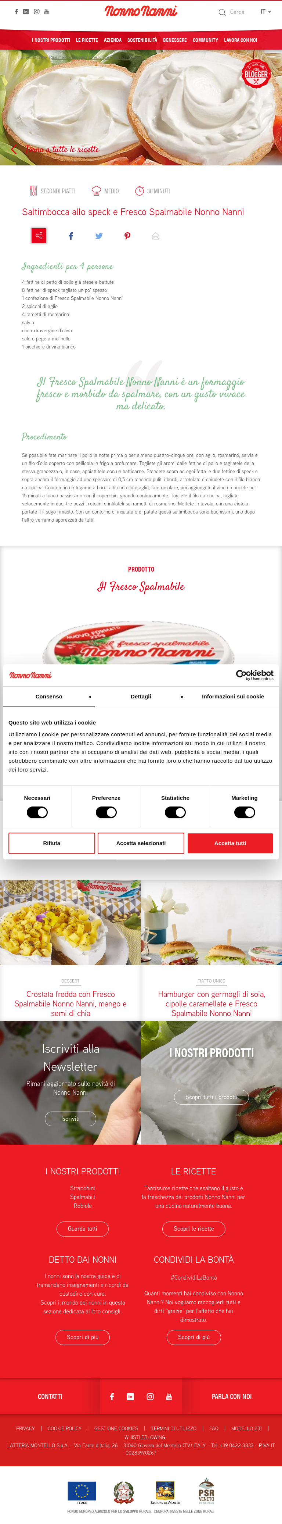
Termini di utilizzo (173, 1428)
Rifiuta (51, 843)
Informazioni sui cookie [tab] (233, 696)
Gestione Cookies (116, 1428)
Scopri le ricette (194, 1228)
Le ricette (87, 39)
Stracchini (82, 1188)
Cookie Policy (65, 1428)
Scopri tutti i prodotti (211, 1097)
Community (205, 39)
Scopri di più (82, 1337)
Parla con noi (232, 1396)
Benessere (175, 39)
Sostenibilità (142, 39)
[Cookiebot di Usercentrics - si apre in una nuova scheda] (241, 675)
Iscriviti (70, 1119)
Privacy (25, 1428)
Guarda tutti (82, 1228)
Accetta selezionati (141, 843)
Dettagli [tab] (141, 696)
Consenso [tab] (49, 696)
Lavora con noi (240, 39)
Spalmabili (82, 1197)
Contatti (50, 1396)
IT (266, 11)
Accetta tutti (230, 843)
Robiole (83, 1206)
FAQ (213, 1428)
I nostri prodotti (51, 39)
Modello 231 (246, 1428)
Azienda (113, 39)
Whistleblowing (144, 1437)
